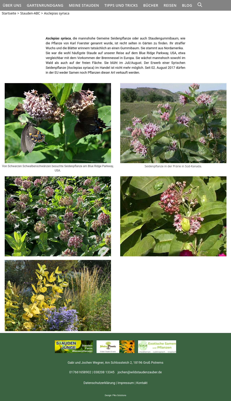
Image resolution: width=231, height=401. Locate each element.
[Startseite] (9, 13)
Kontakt (141, 383)
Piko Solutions (119, 395)
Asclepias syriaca (56, 13)
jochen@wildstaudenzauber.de (140, 372)
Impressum (125, 383)
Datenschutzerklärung (99, 383)
